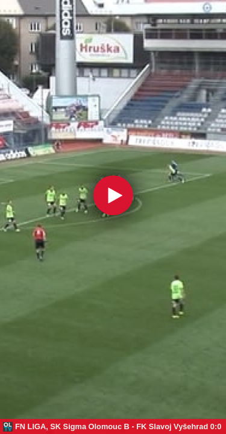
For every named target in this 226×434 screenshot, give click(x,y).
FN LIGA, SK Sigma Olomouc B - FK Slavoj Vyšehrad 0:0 (118, 426)
